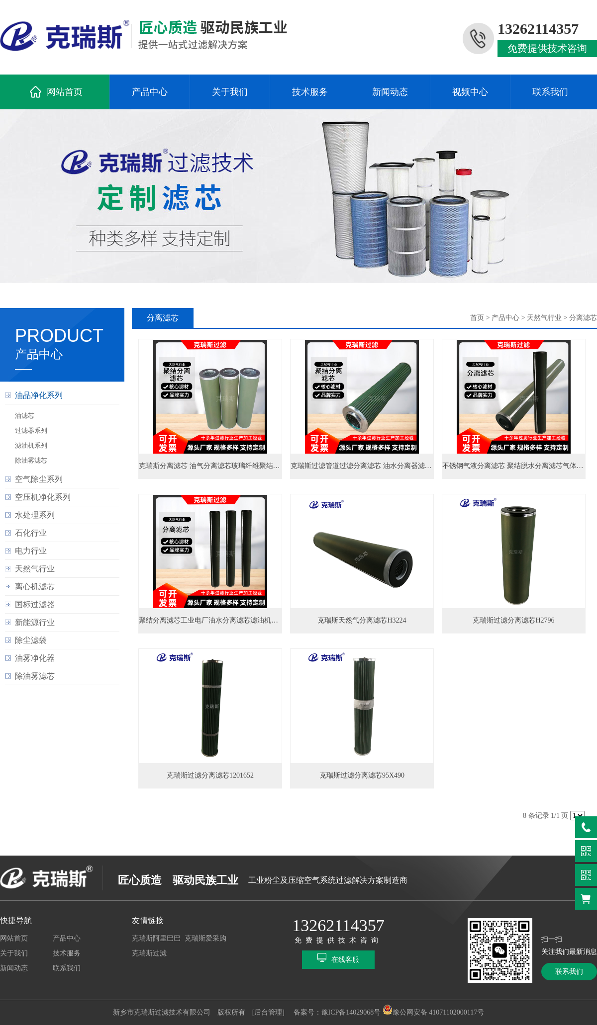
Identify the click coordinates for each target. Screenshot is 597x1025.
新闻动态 (390, 92)
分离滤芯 (583, 317)
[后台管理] (268, 1012)
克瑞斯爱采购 (205, 938)
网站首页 (65, 92)
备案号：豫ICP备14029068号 (337, 1012)
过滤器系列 (31, 430)
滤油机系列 (31, 445)
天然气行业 (544, 317)
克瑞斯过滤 (149, 953)
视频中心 (470, 92)
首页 (477, 317)
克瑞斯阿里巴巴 (156, 938)
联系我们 (550, 92)
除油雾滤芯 (31, 460)
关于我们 (230, 92)
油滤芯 (24, 415)
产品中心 (150, 92)
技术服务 (310, 92)
